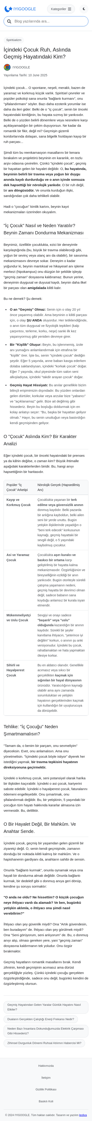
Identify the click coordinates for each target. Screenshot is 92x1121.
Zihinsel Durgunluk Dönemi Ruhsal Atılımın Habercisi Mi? (44, 1043)
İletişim (46, 1077)
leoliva (83, 1115)
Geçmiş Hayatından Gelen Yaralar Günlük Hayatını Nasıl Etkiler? (44, 1007)
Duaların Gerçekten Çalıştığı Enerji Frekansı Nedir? (40, 1019)
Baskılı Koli (46, 1101)
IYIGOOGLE (20, 9)
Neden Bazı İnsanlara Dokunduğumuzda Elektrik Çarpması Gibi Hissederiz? (45, 1031)
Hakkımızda (46, 1065)
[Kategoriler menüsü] (61, 9)
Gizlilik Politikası (45, 1089)
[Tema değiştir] (83, 9)
